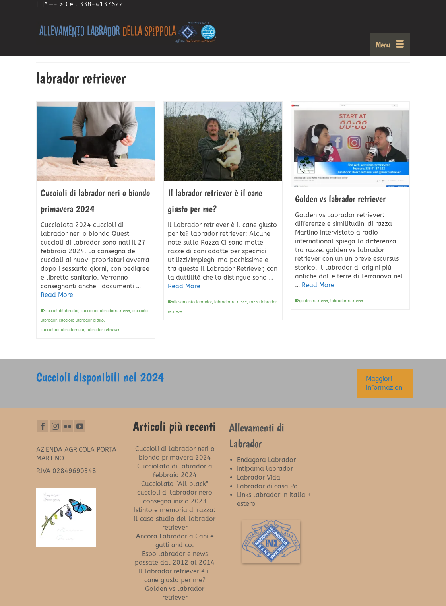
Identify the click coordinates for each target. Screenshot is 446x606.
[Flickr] (67, 426)
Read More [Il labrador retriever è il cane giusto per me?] (184, 286)
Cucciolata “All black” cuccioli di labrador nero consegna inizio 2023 (174, 492)
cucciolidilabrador (61, 311)
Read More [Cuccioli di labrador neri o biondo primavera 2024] (57, 295)
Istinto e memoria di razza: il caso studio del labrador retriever (174, 518)
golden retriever (313, 301)
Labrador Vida (258, 477)
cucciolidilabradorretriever (105, 311)
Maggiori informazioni (385, 383)
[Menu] (390, 44)
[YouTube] (79, 426)
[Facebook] (42, 426)
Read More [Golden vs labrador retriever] (318, 285)
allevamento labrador (192, 302)
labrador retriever (103, 330)
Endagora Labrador (266, 460)
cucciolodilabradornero (62, 330)
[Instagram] (55, 426)
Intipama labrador (265, 468)
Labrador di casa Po (267, 486)
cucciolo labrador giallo (81, 320)
